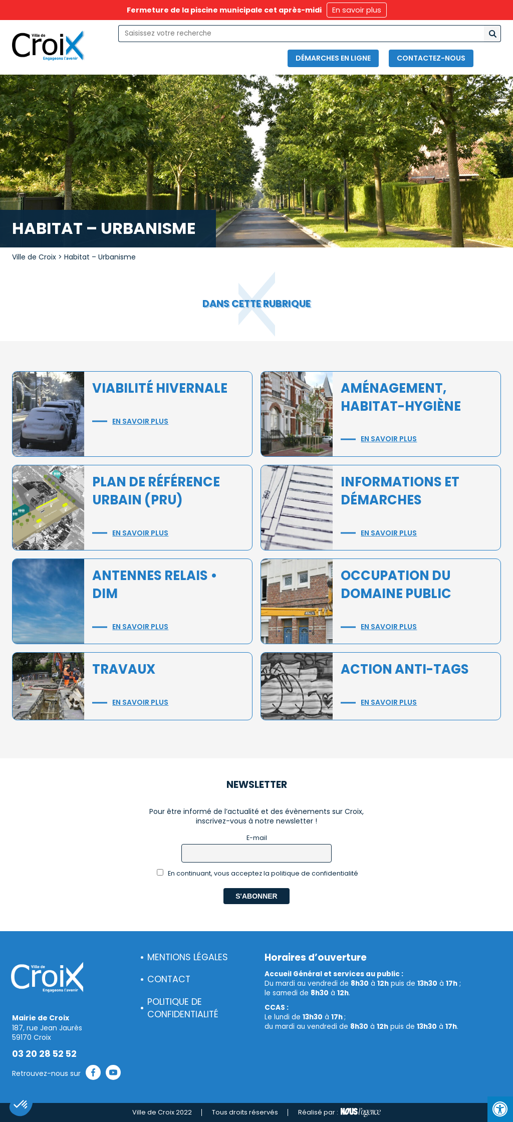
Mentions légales (187, 957)
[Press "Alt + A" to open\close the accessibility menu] (500, 1109)
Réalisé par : (339, 1112)
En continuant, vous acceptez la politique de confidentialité (258, 873)
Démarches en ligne (333, 58)
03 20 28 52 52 (44, 1054)
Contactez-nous (431, 58)
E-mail (256, 837)
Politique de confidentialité (182, 1008)
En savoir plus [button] (356, 10)
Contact (168, 979)
